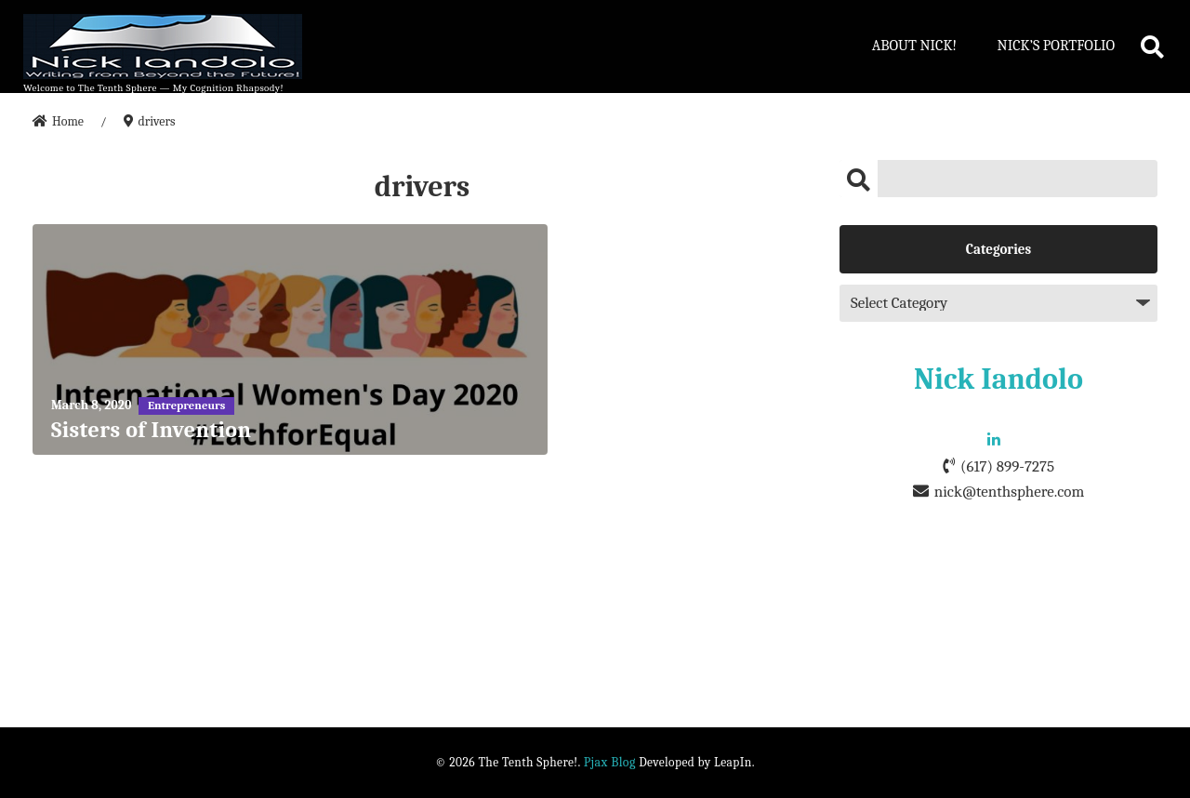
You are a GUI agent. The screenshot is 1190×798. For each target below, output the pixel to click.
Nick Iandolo (998, 379)
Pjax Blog (610, 762)
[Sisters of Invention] (290, 339)
